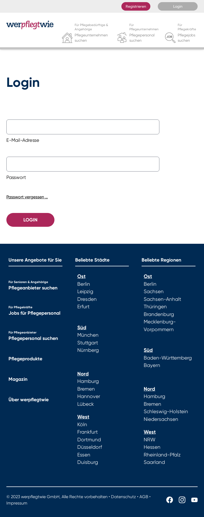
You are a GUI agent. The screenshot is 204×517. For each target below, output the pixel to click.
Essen (83, 455)
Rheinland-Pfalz (162, 455)
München (88, 335)
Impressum (16, 503)
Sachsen (154, 291)
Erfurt (83, 307)
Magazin (17, 379)
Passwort (16, 177)
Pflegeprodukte (25, 359)
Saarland (154, 462)
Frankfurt (87, 432)
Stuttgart (87, 343)
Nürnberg (88, 350)
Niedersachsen (161, 419)
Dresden (87, 299)
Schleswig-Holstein (166, 412)
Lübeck (85, 404)
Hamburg (88, 381)
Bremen (86, 389)
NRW (149, 440)
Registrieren (136, 6)
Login (177, 6)
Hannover (88, 396)
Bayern (152, 365)
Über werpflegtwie (28, 400)
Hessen (152, 447)
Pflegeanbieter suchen (32, 288)
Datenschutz (123, 496)
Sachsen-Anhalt (162, 299)
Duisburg (87, 462)
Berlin (83, 284)
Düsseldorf (89, 447)
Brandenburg (159, 314)
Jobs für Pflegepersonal (34, 313)
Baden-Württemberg (168, 358)
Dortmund (89, 440)
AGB (143, 496)
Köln (82, 425)
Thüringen (155, 307)
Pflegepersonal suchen (33, 338)
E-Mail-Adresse (22, 140)
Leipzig (85, 291)
